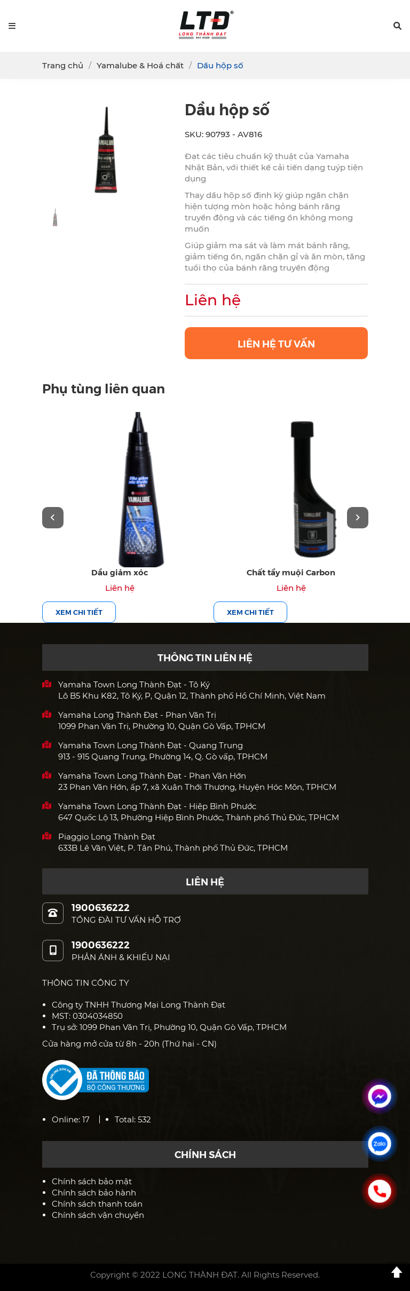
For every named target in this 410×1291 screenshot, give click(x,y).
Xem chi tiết (79, 612)
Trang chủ (62, 65)
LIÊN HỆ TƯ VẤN (276, 343)
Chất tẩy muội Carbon (291, 571)
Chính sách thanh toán (97, 1204)
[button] (397, 26)
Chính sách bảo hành (94, 1192)
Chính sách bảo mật (92, 1181)
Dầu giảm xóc (119, 571)
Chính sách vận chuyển (98, 1215)
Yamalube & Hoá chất (140, 65)
